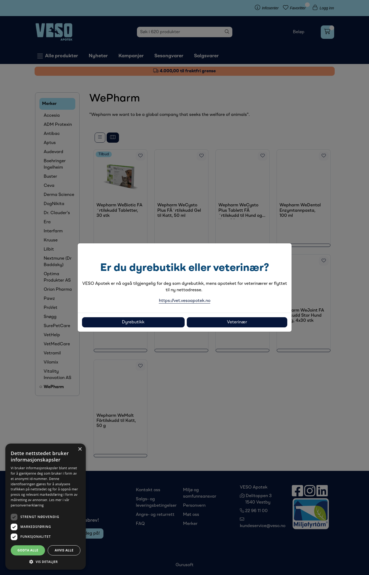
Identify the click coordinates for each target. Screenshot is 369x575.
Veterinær (237, 322)
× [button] (80, 449)
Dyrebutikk (133, 322)
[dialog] (45, 507)
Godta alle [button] (27, 550)
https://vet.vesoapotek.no (184, 301)
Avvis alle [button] (64, 550)
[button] (45, 561)
